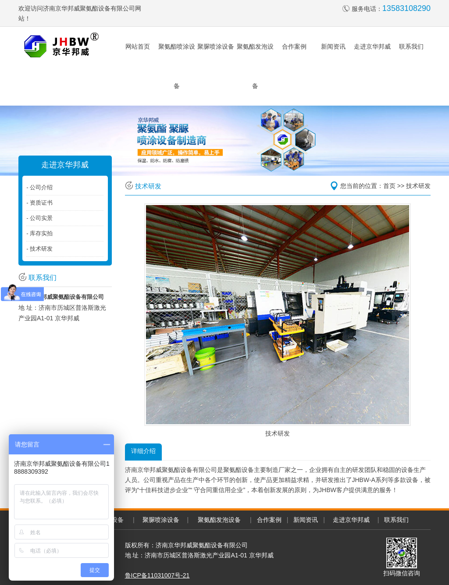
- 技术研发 (39, 248)
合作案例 (294, 46)
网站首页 (137, 46)
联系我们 (411, 46)
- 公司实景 (39, 218)
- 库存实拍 (39, 233)
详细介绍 (143, 450)
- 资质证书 (39, 202)
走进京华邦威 (372, 46)
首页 (389, 185)
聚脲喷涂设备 (215, 46)
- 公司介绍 (39, 187)
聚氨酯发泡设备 (219, 519)
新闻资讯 (333, 46)
